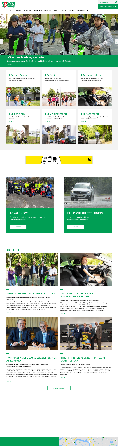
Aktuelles (27, 10)
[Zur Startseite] (8, 5)
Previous (1, 41)
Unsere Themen (15, 10)
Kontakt (72, 10)
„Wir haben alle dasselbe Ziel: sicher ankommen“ (31, 359)
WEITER (9, 64)
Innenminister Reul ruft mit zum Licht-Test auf (82, 359)
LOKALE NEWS (19, 213)
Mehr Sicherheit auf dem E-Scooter (30, 293)
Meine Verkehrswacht (106, 6)
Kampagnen (37, 10)
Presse (63, 10)
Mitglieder (81, 10)
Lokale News (103, 2)
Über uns (47, 10)
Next (116, 41)
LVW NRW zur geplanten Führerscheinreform (76, 295)
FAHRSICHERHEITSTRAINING (85, 213)
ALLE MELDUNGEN (59, 388)
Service (56, 10)
